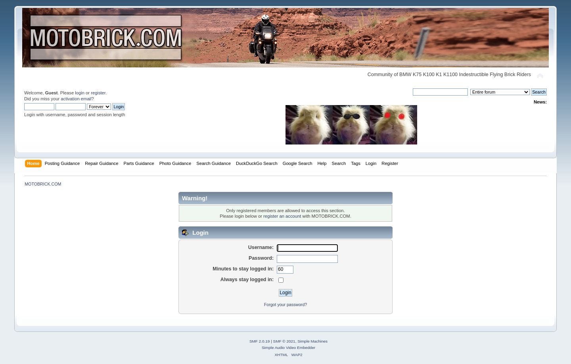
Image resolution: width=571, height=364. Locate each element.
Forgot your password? (285, 304)
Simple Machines (312, 341)
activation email (76, 98)
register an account (282, 216)
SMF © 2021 (284, 341)
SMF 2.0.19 (259, 341)
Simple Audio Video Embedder (288, 347)
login (79, 92)
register (98, 92)
